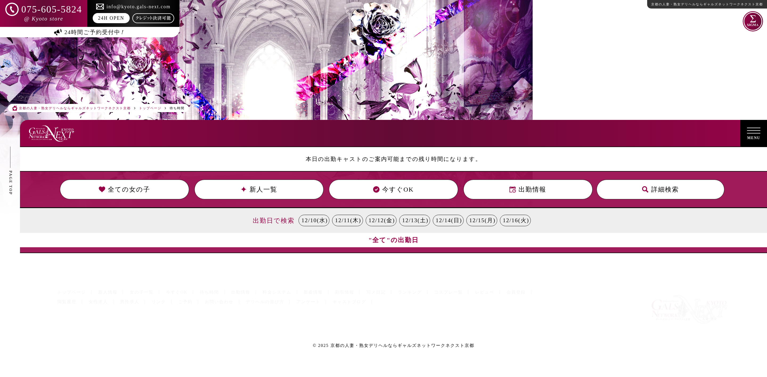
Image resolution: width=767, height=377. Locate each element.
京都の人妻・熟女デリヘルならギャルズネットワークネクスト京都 (402, 345)
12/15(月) (482, 220)
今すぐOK (393, 189)
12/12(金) (382, 220)
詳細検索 (660, 189)
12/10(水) (314, 220)
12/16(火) (516, 220)
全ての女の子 (124, 189)
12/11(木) (348, 220)
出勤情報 (527, 189)
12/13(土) (415, 220)
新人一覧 (259, 189)
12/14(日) (449, 220)
